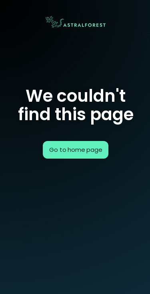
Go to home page (75, 149)
